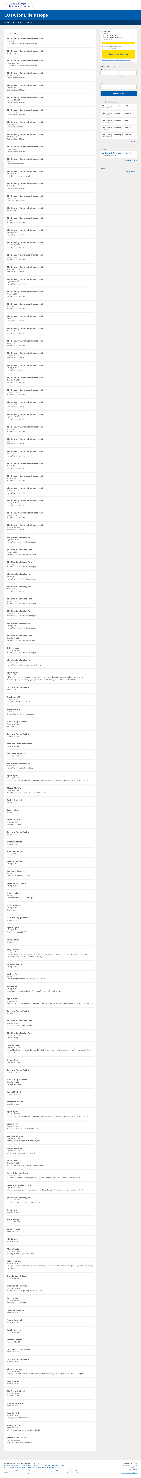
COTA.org (36, 1463)
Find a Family (60, 1465)
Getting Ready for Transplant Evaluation (117, 153)
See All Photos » (131, 160)
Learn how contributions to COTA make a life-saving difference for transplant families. (29, 1465)
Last (120, 77)
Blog (13, 23)
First (102, 77)
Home (6, 23)
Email (102, 83)
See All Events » (131, 172)
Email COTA (133, 1469)
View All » (133, 141)
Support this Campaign (118, 54)
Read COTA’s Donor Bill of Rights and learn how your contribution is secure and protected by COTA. (33, 1467)
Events (21, 23)
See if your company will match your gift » (116, 60)
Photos (29, 23)
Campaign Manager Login (129, 1473)
